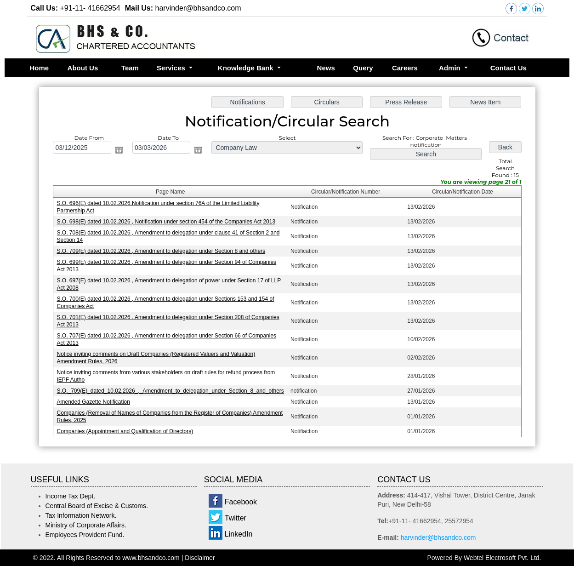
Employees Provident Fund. (85, 534)
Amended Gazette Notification (93, 401)
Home (39, 68)
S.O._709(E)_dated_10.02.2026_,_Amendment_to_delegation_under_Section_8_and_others (170, 390)
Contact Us (508, 68)
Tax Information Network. (81, 515)
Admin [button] (450, 68)
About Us (83, 68)
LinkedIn (239, 534)
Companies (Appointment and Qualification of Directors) (125, 431)
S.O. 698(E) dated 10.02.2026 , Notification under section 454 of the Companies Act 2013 (166, 221)
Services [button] (172, 68)
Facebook (241, 502)
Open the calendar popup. (119, 150)
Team (130, 68)
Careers (405, 68)
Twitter (235, 518)
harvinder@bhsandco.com (438, 537)
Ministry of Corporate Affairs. (85, 525)
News (326, 68)
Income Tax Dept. (70, 496)
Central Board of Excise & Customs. (96, 505)
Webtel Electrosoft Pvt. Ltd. (502, 557)
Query (363, 68)
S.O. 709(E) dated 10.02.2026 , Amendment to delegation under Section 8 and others (161, 251)
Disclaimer (200, 557)
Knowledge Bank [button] (246, 68)
